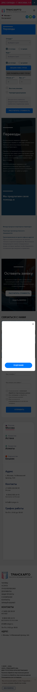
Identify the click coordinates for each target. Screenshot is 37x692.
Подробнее (18, 365)
